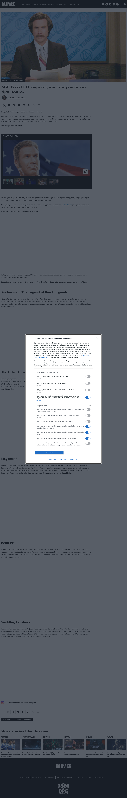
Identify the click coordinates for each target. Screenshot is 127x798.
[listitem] (63, 372)
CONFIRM (49, 453)
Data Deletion (52, 459)
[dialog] (63, 399)
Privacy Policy (74, 459)
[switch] (87, 376)
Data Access (63, 459)
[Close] (97, 338)
